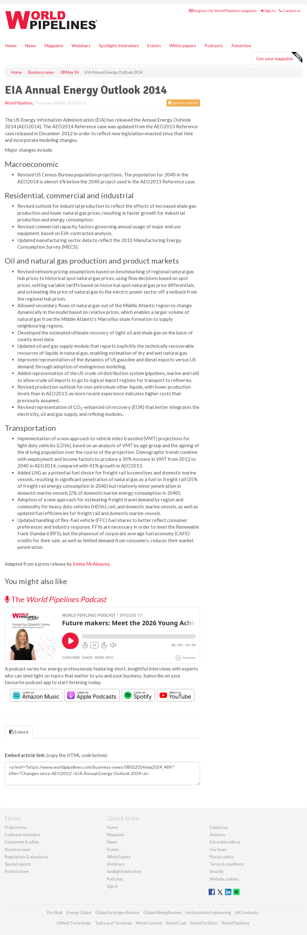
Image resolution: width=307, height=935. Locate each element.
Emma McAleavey (91, 564)
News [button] (30, 45)
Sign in (268, 11)
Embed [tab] (18, 732)
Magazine (54, 45)
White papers (182, 45)
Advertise (241, 45)
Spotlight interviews (119, 45)
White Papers (119, 856)
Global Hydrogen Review (117, 912)
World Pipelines (19, 102)
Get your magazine (279, 57)
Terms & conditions (227, 864)
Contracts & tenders (22, 834)
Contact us (290, 11)
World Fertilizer (204, 922)
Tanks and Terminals (113, 922)
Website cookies (224, 878)
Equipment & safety (22, 841)
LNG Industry (247, 912)
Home (11, 45)
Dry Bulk (55, 912)
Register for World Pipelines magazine (223, 11)
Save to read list (183, 102)
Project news (16, 827)
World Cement (149, 922)
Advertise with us (225, 841)
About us (217, 834)
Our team (218, 849)
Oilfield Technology (73, 922)
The (55, 599)
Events (154, 45)
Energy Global (78, 912)
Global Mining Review (162, 912)
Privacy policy (222, 856)
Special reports (18, 864)
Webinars (81, 45)
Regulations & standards (26, 856)
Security (217, 871)
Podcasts (213, 45)
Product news (17, 871)
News (112, 841)
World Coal (176, 922)
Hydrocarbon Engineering (208, 912)
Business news (18, 849)
